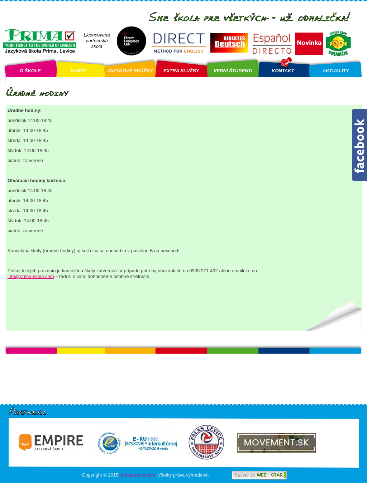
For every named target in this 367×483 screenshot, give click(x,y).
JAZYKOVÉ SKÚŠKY (130, 70)
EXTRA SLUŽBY (181, 70)
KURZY (79, 70)
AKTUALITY (336, 70)
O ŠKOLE (30, 70)
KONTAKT (283, 70)
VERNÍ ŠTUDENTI (233, 70)
